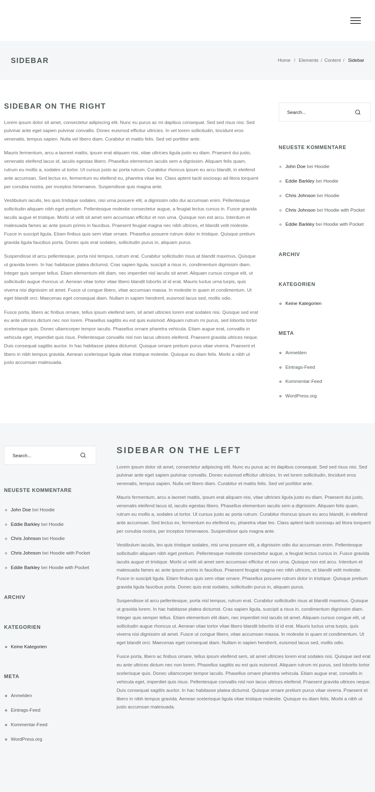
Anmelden (296, 352)
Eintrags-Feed (300, 367)
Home (284, 60)
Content (332, 60)
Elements (309, 60)
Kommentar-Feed (303, 381)
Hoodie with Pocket (344, 209)
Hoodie (321, 166)
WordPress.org (301, 395)
